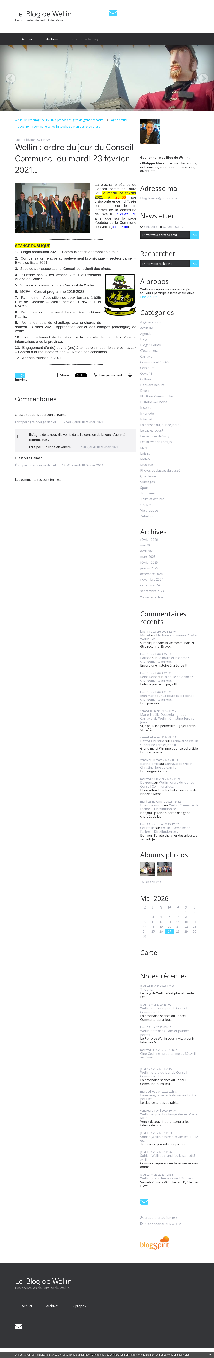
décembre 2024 (151, 574)
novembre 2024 (151, 579)
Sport (144, 488)
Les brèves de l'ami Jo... (157, 442)
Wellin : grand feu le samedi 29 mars (166, 1178)
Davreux (146, 782)
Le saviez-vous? (151, 430)
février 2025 (149, 562)
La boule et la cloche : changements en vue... (164, 660)
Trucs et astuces (152, 499)
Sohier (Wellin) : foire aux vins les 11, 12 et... (169, 1139)
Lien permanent (108, 375)
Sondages (147, 482)
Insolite (145, 408)
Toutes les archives (152, 597)
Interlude (147, 413)
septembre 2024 (152, 591)
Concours (147, 368)
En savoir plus (181, 1354)
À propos (79, 1305)
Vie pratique (149, 510)
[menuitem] (27, 39)
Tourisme (147, 493)
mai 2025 (146, 545)
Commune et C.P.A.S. (155, 362)
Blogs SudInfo (150, 345)
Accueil (27, 39)
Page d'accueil (119, 120)
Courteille (147, 828)
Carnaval (146, 356)
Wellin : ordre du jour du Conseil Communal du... (167, 784)
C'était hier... (149, 351)
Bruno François (151, 805)
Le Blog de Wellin (43, 13)
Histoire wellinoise (153, 402)
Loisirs (145, 453)
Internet (146, 419)
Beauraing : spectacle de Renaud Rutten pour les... (169, 1097)
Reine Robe (148, 677)
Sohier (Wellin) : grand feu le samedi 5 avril (167, 1157)
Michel (145, 635)
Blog (143, 339)
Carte (148, 952)
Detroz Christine (152, 741)
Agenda (145, 334)
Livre (143, 448)
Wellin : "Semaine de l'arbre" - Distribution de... (169, 807)
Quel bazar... (149, 476)
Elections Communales (156, 396)
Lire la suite (148, 297)
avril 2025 (147, 551)
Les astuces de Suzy (154, 436)
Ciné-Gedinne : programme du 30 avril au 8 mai (168, 1055)
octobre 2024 (150, 585)
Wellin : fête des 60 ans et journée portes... (165, 1033)
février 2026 (149, 540)
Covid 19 (146, 373)
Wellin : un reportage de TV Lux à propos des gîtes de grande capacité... (60, 120)
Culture (145, 379)
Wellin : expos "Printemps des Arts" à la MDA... (168, 1116)
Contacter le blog (85, 39)
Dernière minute (152, 385)
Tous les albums (150, 882)
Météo (145, 459)
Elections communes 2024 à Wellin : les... (168, 637)
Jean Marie (148, 696)
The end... (147, 989)
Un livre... (146, 505)
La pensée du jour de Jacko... (160, 425)
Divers (145, 391)
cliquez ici (126, 214)
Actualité (146, 328)
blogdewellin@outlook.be (158, 198)
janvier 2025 (149, 568)
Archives (52, 39)
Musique (146, 465)
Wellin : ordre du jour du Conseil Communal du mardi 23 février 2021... (74, 158)
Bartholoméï (149, 764)
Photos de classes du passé (160, 470)
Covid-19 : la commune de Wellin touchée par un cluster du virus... (59, 126)
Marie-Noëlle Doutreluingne (161, 715)
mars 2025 (148, 557)
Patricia (145, 658)
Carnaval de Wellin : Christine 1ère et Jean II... (167, 720)
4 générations (150, 322)
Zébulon (146, 516)
